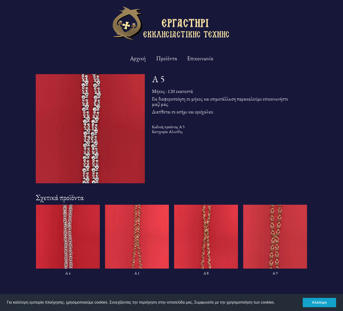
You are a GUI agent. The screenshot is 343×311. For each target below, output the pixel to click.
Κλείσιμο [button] (319, 302)
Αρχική (138, 58)
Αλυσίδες (175, 131)
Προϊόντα (166, 58)
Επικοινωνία (200, 58)
